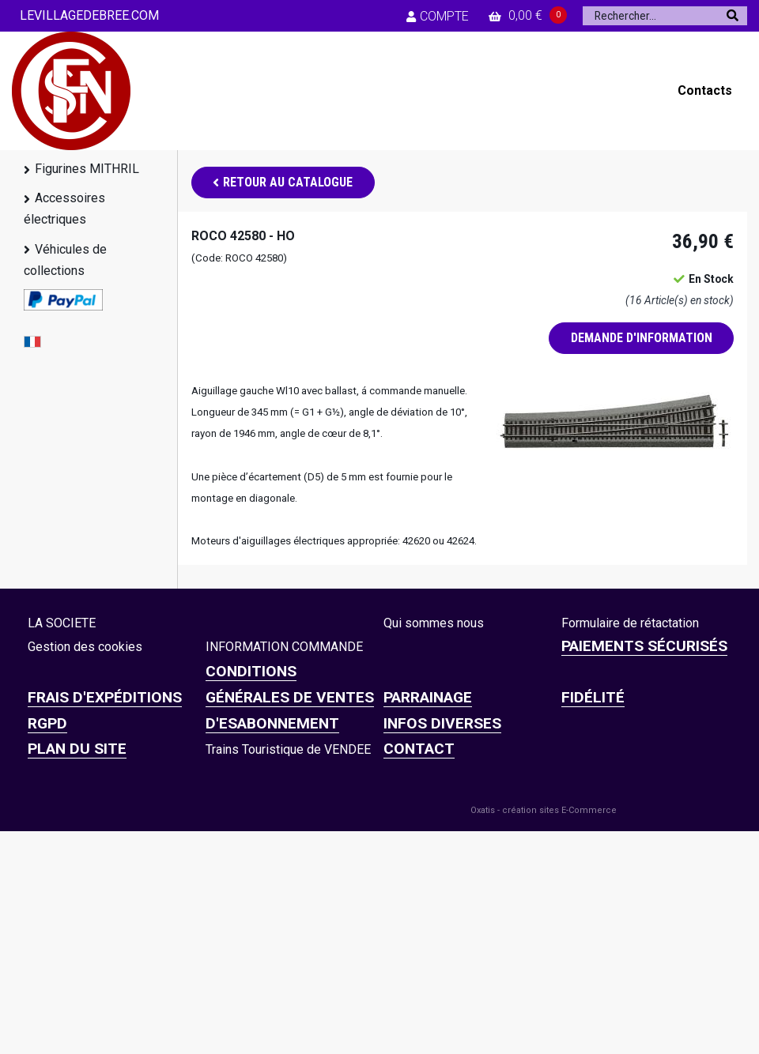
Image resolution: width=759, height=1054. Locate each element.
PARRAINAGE (427, 697)
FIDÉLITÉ (593, 697)
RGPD (47, 723)
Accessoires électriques (64, 208)
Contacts (705, 90)
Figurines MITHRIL (87, 168)
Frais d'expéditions (105, 697)
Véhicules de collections (65, 260)
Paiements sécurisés (644, 646)
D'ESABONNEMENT (272, 723)
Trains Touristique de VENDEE (288, 749)
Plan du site (77, 749)
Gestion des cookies (85, 646)
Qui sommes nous (433, 623)
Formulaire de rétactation (630, 623)
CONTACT (419, 749)
